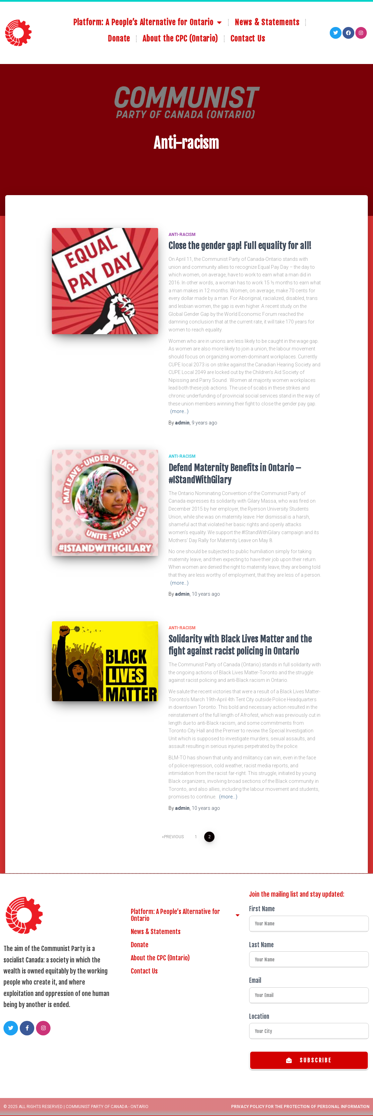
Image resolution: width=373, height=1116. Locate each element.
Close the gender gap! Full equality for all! (240, 245)
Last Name (261, 945)
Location (259, 1016)
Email (255, 980)
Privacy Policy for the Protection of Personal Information (300, 1107)
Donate (119, 34)
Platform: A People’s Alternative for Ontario (147, 18)
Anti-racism (182, 234)
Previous (174, 836)
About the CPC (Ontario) (180, 34)
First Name (262, 909)
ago (204, 423)
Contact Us (247, 34)
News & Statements (267, 18)
